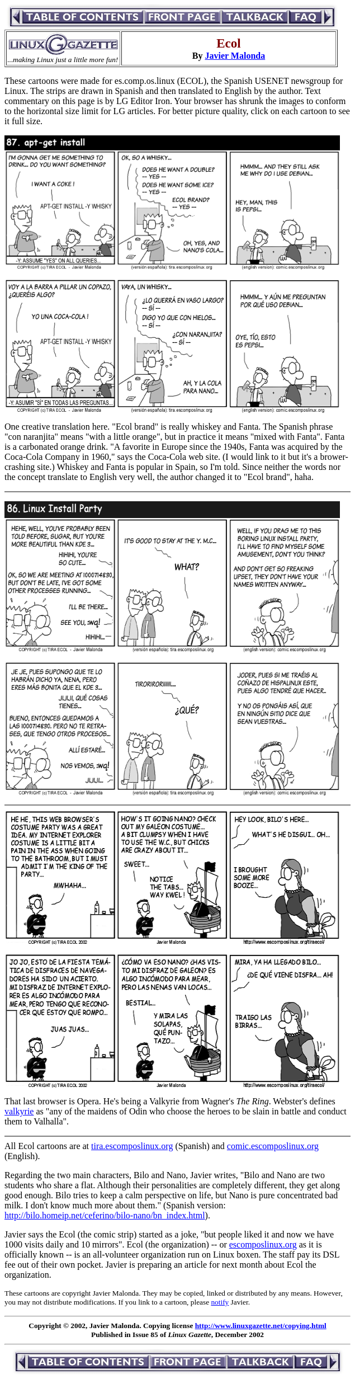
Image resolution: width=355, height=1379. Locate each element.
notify (220, 1302)
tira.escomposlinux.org (132, 1146)
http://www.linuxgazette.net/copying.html (260, 1325)
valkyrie (19, 1111)
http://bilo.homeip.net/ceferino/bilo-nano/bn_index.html (104, 1215)
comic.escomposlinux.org (273, 1146)
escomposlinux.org (263, 1244)
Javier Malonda (235, 55)
